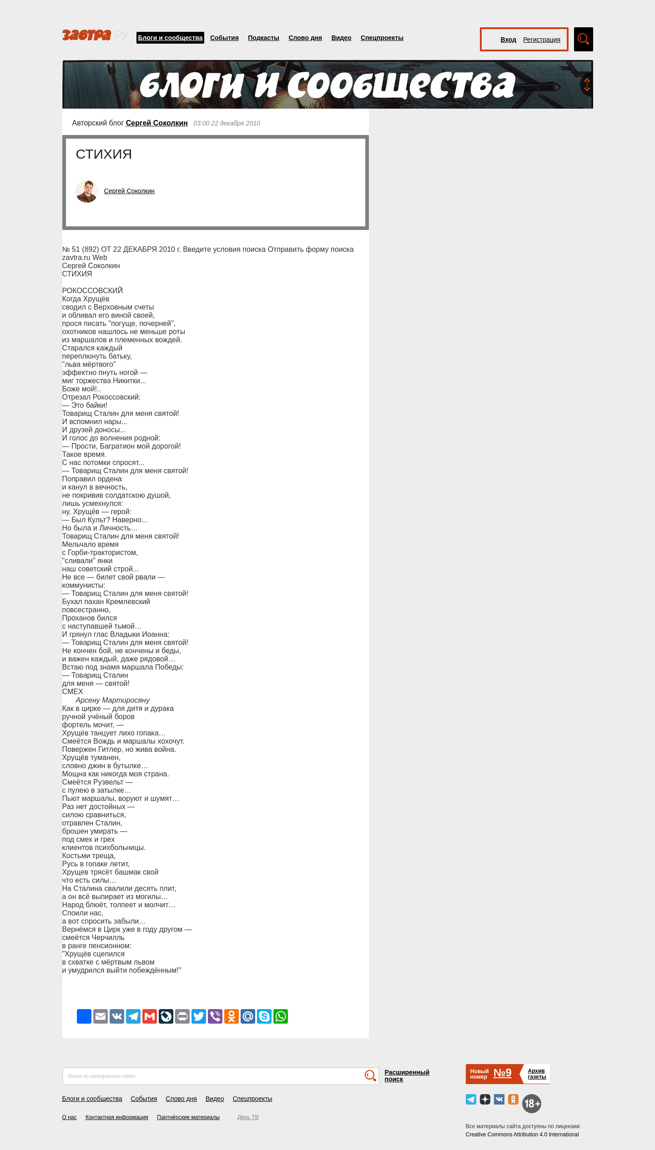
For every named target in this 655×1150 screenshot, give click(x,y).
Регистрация (541, 39)
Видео (342, 37)
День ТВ (247, 1117)
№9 (503, 1072)
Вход (509, 39)
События (224, 37)
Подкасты (263, 37)
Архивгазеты (537, 1074)
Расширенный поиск (407, 1076)
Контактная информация (117, 1117)
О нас (69, 1117)
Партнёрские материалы (188, 1117)
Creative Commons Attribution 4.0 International (522, 1134)
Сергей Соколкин (157, 123)
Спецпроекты (382, 37)
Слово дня (305, 37)
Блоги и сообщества (170, 37)
